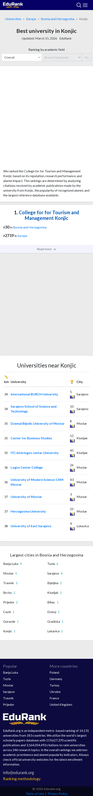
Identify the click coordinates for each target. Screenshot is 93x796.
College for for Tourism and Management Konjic (46, 215)
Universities (13, 19)
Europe (31, 19)
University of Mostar (26, 497)
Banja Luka (10, 672)
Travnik (8, 698)
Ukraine (55, 691)
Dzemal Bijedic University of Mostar (38, 423)
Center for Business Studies (31, 438)
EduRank (65, 38)
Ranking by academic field (46, 49)
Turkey (54, 685)
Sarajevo (9, 691)
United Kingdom (61, 704)
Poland (54, 672)
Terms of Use (35, 793)
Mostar (8, 685)
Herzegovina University (28, 511)
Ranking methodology (22, 778)
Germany (56, 679)
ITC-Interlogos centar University (35, 453)
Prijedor (8, 704)
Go (87, 57)
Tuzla (7, 679)
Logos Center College (27, 467)
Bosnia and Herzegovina (57, 19)
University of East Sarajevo (31, 526)
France (54, 698)
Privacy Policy (57, 793)
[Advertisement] (46, 118)
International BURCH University (34, 394)
